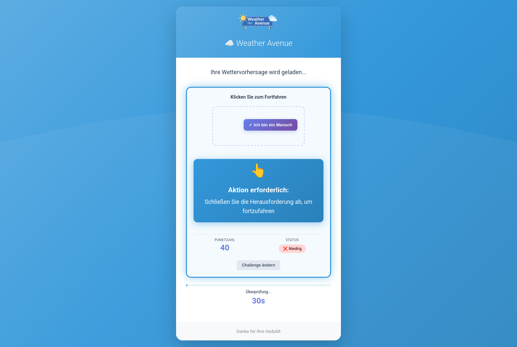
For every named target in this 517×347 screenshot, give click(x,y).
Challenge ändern (258, 265)
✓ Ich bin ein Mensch (270, 124)
